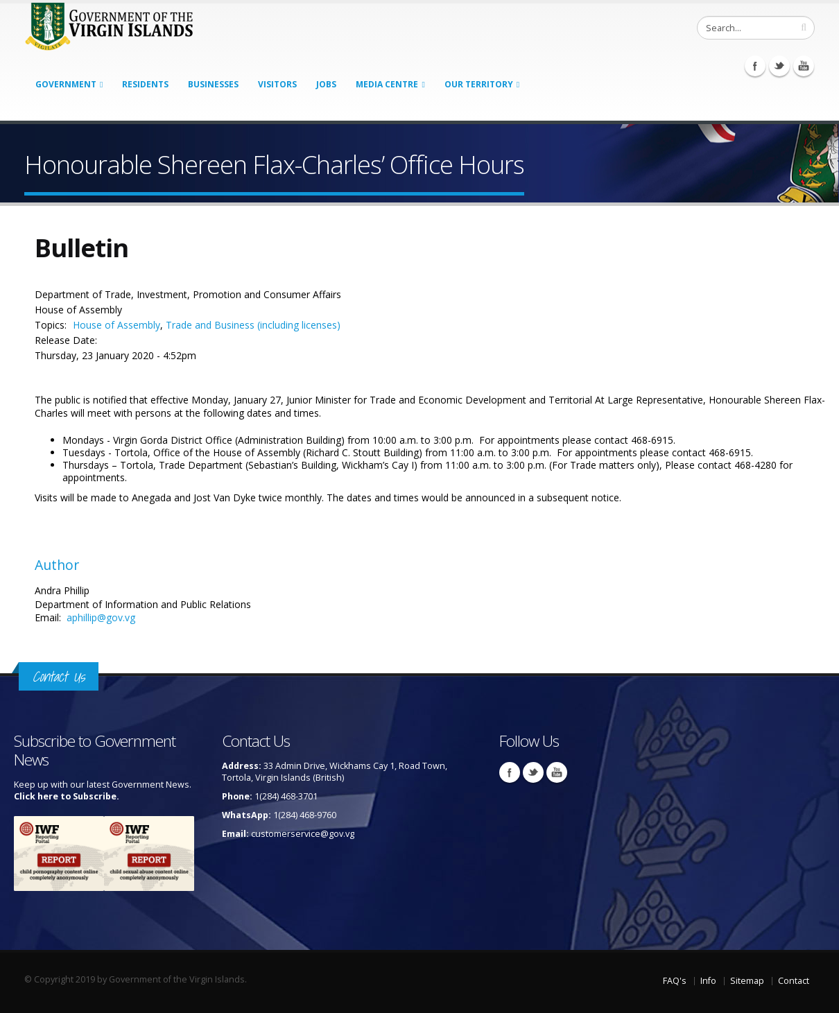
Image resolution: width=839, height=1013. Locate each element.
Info (708, 981)
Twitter (779, 65)
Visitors (277, 84)
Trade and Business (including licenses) (253, 324)
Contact (793, 981)
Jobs (326, 84)
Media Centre (387, 84)
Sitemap (747, 981)
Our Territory (478, 84)
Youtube (803, 65)
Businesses (213, 84)
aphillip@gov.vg (101, 617)
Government (65, 84)
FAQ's (674, 981)
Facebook (755, 65)
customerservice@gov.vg (302, 834)
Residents (145, 84)
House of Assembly (116, 324)
